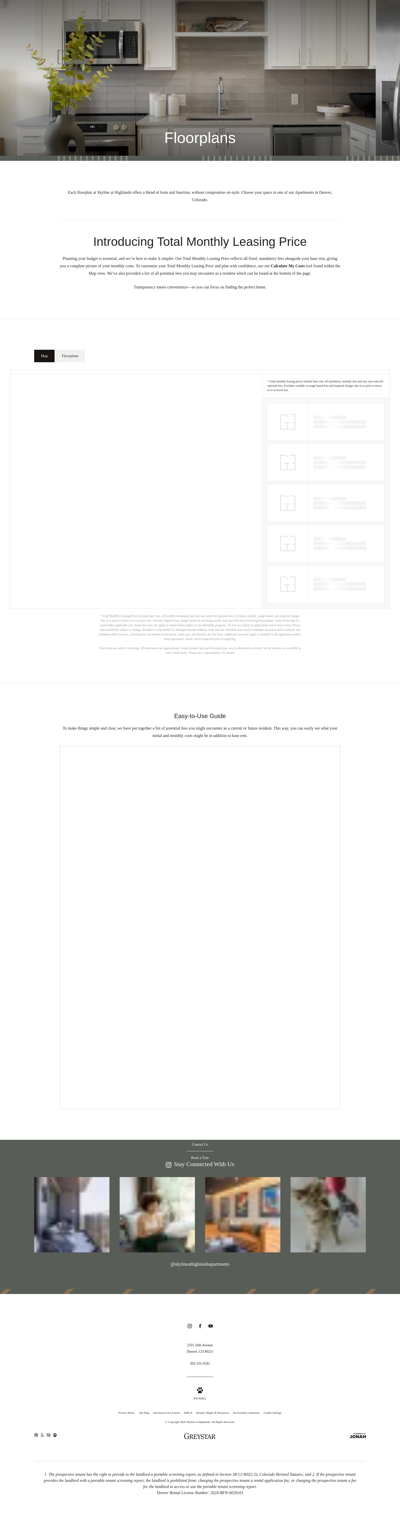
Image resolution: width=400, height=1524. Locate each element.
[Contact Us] (200, 1144)
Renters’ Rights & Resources (212, 1412)
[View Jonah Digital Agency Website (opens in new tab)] (358, 1437)
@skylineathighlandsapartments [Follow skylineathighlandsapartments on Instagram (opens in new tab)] (200, 1264)
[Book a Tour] (200, 1158)
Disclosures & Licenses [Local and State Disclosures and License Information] (166, 1412)
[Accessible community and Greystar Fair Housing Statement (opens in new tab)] (42, 1437)
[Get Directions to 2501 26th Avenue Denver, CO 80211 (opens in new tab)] (199, 1348)
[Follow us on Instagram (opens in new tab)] (190, 1327)
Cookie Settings (272, 1412)
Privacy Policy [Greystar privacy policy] (127, 1412)
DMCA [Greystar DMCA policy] (188, 1412)
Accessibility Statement (246, 1412)
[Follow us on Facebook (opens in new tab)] (200, 1327)
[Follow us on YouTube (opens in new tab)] (210, 1327)
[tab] (44, 356)
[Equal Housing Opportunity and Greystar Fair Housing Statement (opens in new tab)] (36, 1437)
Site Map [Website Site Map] (144, 1412)
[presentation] (200, 927)
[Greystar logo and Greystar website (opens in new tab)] (200, 1436)
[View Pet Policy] (200, 1394)
